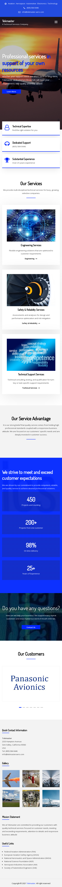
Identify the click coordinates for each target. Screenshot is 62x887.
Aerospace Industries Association (18, 863)
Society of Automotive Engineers (18, 866)
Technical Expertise (21, 126)
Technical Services (29, 387)
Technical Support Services (31, 373)
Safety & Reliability (29, 322)
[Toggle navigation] (56, 22)
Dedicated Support (21, 142)
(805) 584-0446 (33, 8)
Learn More (11, 96)
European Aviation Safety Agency (18, 854)
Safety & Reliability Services (31, 308)
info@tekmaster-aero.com (33, 12)
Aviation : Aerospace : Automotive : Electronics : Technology (33, 3)
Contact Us (31, 626)
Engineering (29, 257)
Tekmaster (8, 21)
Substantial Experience (23, 158)
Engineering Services (31, 244)
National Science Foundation (16, 860)
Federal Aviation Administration (17, 850)
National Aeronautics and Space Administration (24, 857)
